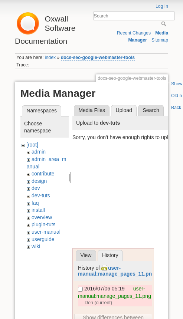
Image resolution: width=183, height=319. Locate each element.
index (50, 57)
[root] (32, 145)
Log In (162, 6)
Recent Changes (134, 33)
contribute (43, 174)
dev (36, 188)
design (39, 181)
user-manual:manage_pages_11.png (116, 271)
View (85, 255)
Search (164, 23)
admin (39, 152)
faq (35, 203)
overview (42, 217)
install (38, 210)
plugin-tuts (44, 224)
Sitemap (159, 40)
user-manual (46, 232)
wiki (36, 246)
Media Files (91, 110)
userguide (43, 239)
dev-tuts (41, 195)
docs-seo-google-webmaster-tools (98, 57)
